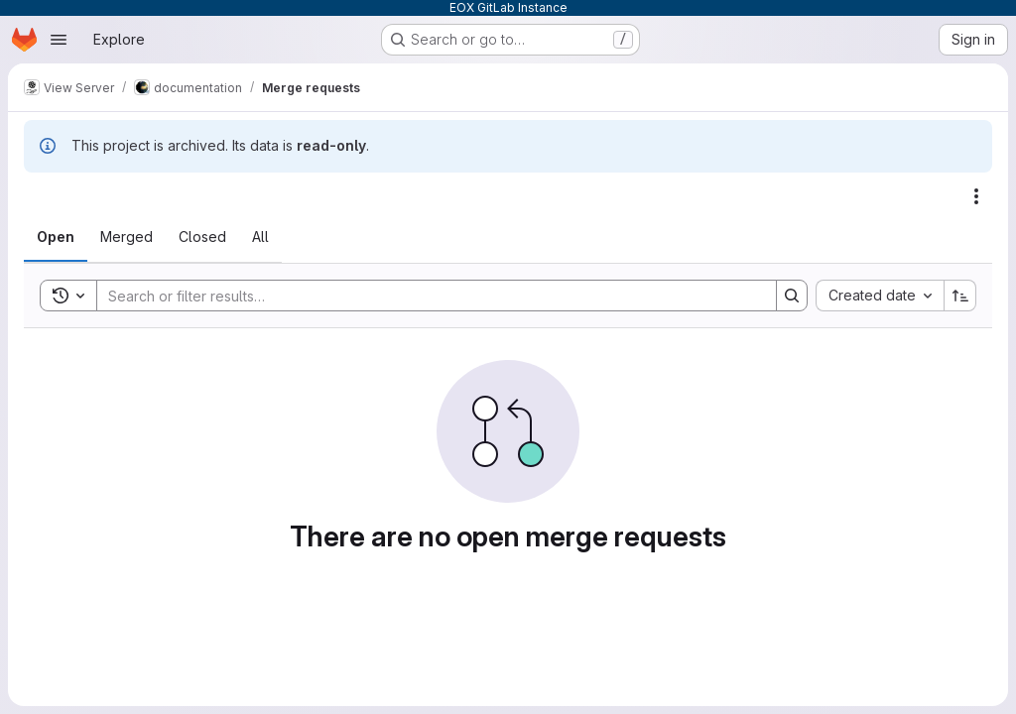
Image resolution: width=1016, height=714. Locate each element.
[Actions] (976, 196)
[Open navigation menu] (58, 40)
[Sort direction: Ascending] (960, 295)
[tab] (55, 237)
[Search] (426, 295)
